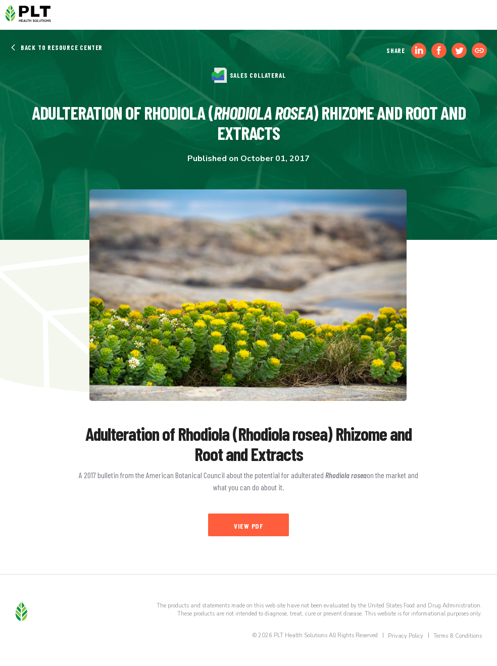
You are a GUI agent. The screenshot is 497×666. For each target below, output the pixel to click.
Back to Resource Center (56, 47)
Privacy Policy (405, 636)
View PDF (248, 526)
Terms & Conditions (457, 636)
